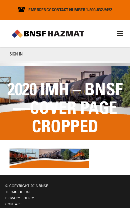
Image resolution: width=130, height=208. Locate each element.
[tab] (65, 54)
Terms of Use (18, 192)
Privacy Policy (19, 198)
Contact (13, 204)
